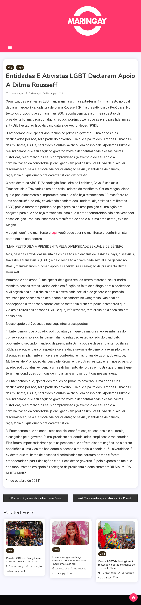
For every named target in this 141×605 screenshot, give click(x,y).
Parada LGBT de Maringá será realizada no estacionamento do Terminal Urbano (116, 565)
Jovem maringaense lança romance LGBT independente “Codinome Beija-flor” (69, 560)
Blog (10, 67)
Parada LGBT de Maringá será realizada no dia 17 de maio (23, 559)
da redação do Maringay (42, 93)
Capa (20, 67)
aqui (54, 233)
